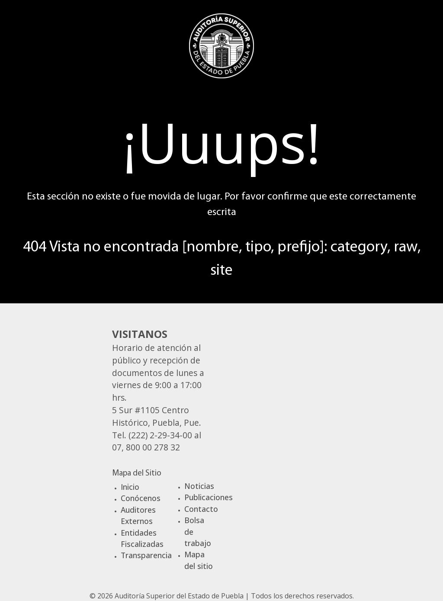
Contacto (201, 509)
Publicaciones (208, 497)
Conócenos (141, 498)
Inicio (130, 487)
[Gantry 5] (221, 44)
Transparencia (146, 555)
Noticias (199, 486)
